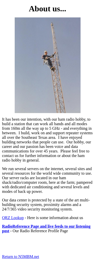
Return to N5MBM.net (20, 256)
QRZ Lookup (13, 218)
